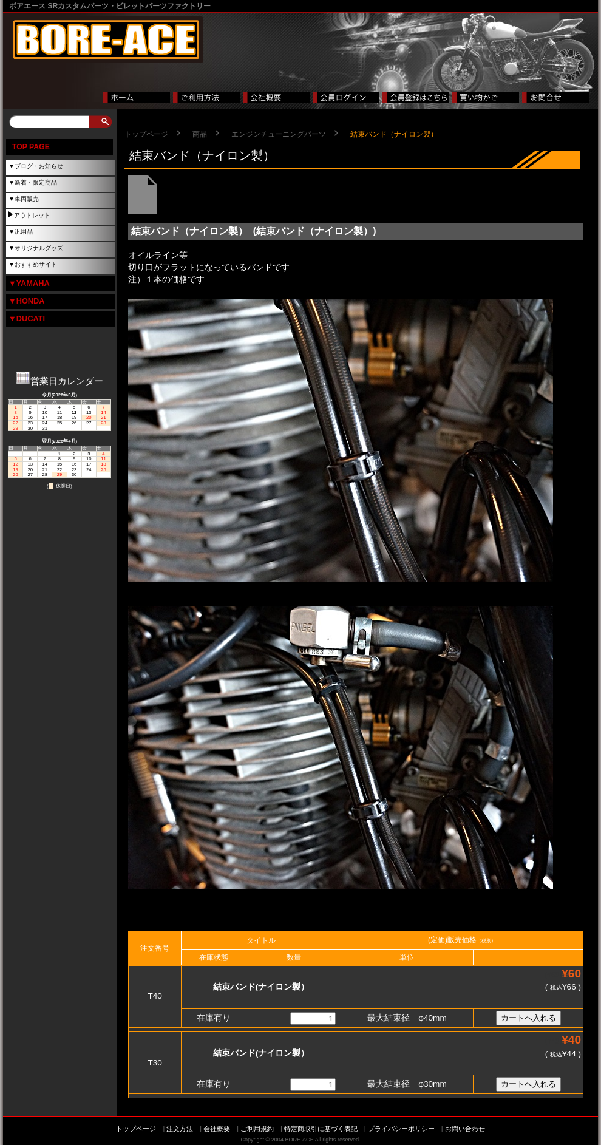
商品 (199, 134)
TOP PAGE (31, 147)
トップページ (146, 134)
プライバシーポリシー (401, 1128)
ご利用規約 (257, 1128)
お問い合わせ (465, 1128)
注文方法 (179, 1128)
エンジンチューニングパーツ (278, 134)
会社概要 (216, 1128)
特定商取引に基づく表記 (321, 1128)
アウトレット (32, 215)
